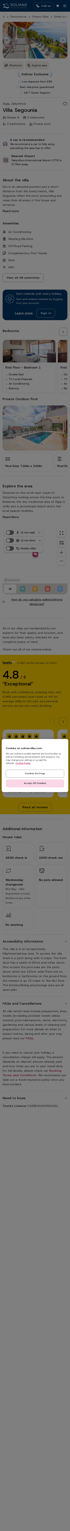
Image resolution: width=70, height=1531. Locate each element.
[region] (35, 765)
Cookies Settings (35, 773)
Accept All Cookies (35, 783)
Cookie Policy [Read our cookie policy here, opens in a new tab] (23, 763)
